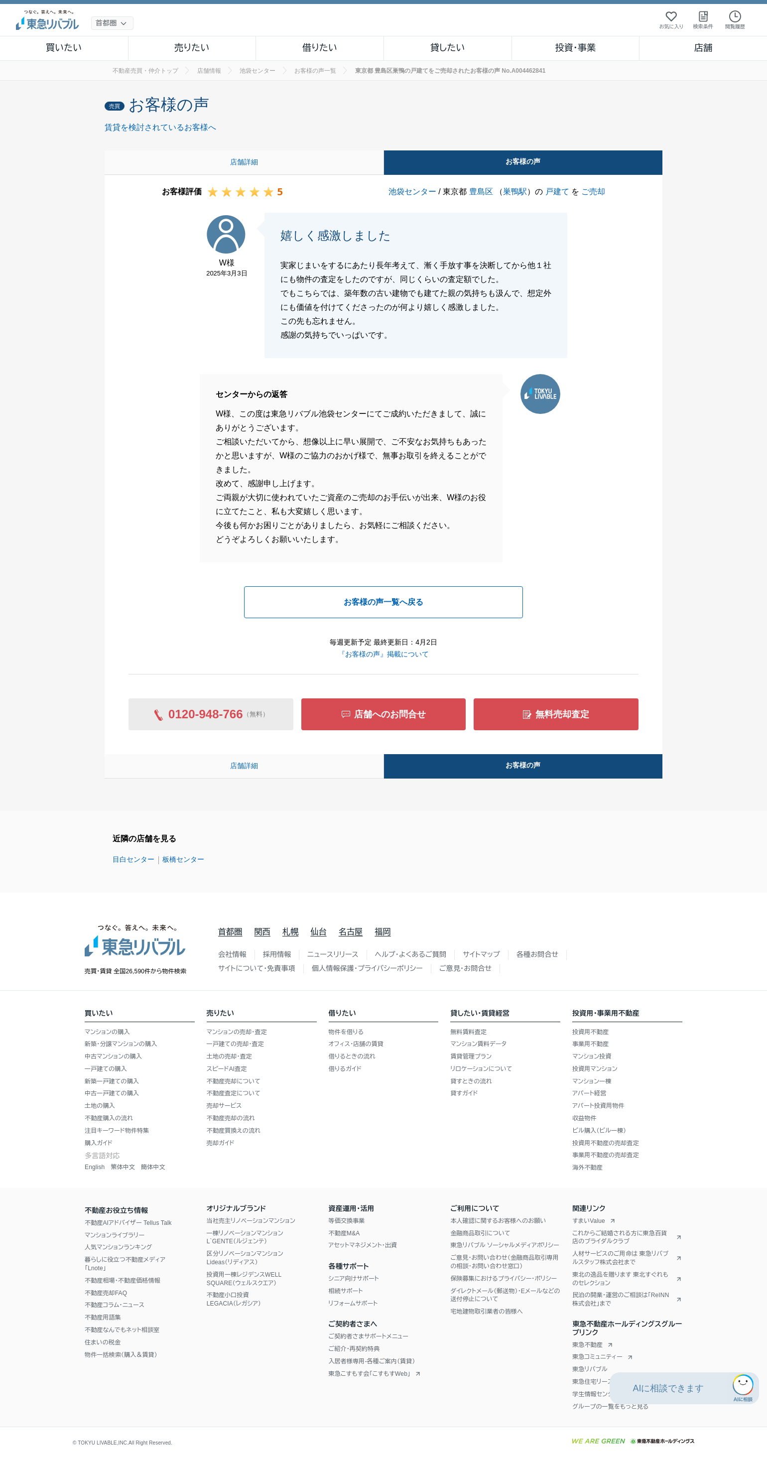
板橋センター (183, 859)
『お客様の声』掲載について (383, 654)
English (95, 1167)
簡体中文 (153, 1167)
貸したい (447, 48)
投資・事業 (575, 48)
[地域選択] (112, 23)
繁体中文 (123, 1167)
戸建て (557, 191)
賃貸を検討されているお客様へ (160, 127)
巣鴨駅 (515, 191)
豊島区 (481, 191)
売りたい (191, 48)
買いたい (64, 48)
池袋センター (412, 191)
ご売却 (593, 191)
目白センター (133, 859)
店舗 (703, 48)
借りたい (319, 48)
